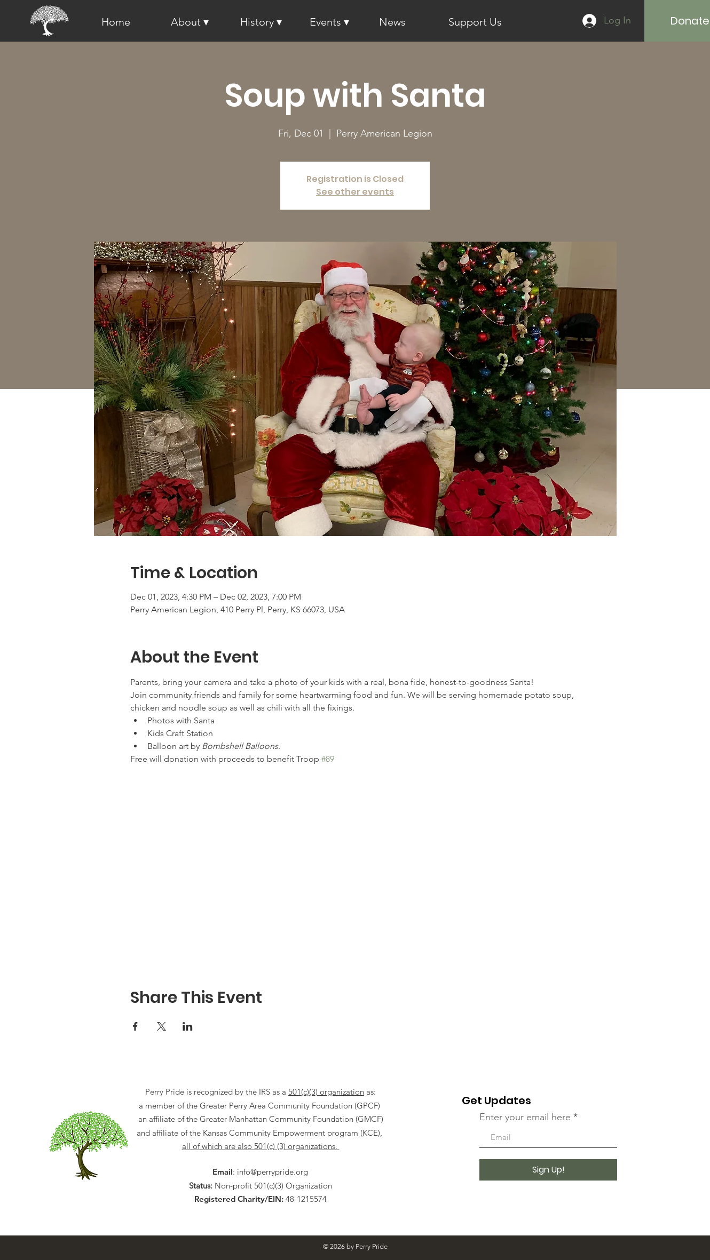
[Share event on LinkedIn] (188, 1026)
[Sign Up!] (548, 1170)
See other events (355, 192)
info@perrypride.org (272, 1172)
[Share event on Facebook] (135, 1026)
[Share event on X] (161, 1026)
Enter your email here (525, 1117)
